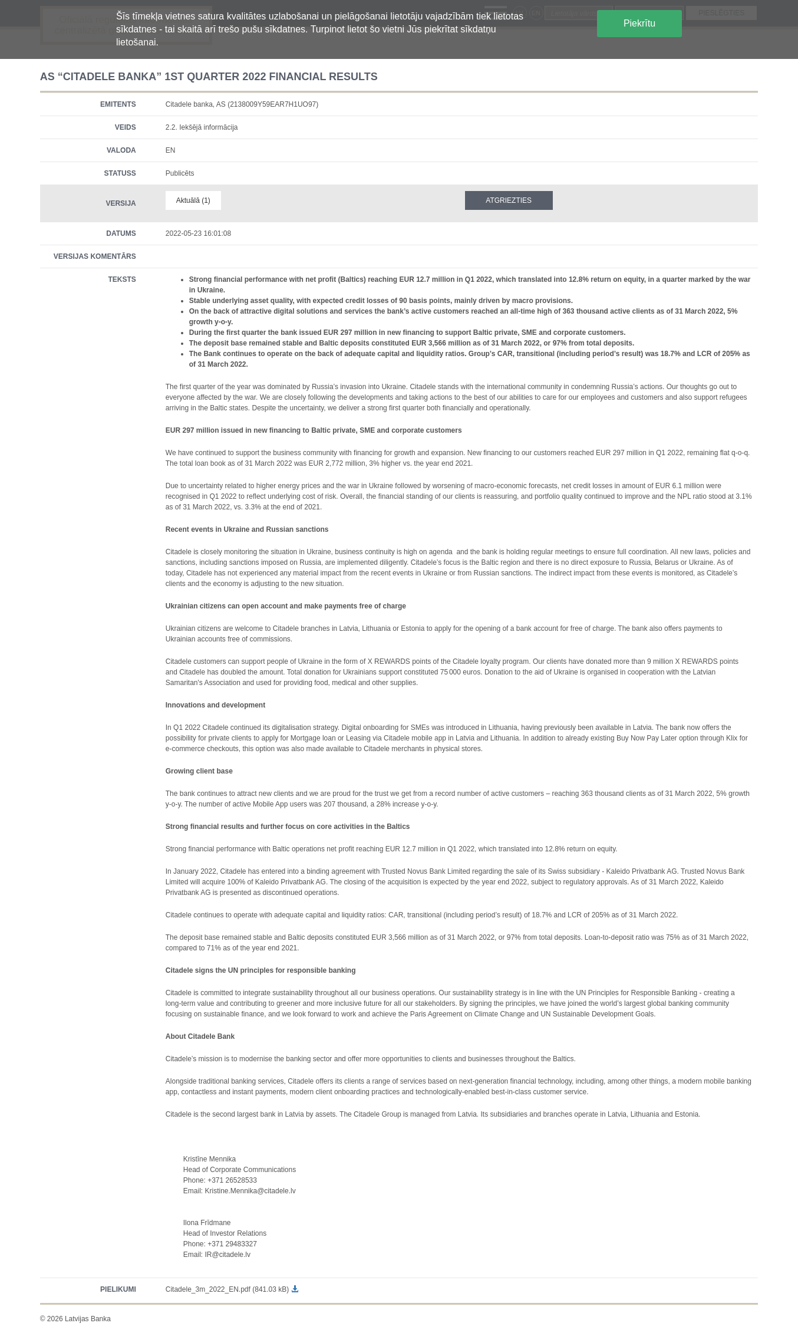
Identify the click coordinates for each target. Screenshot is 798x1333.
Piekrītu (639, 23)
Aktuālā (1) (193, 200)
